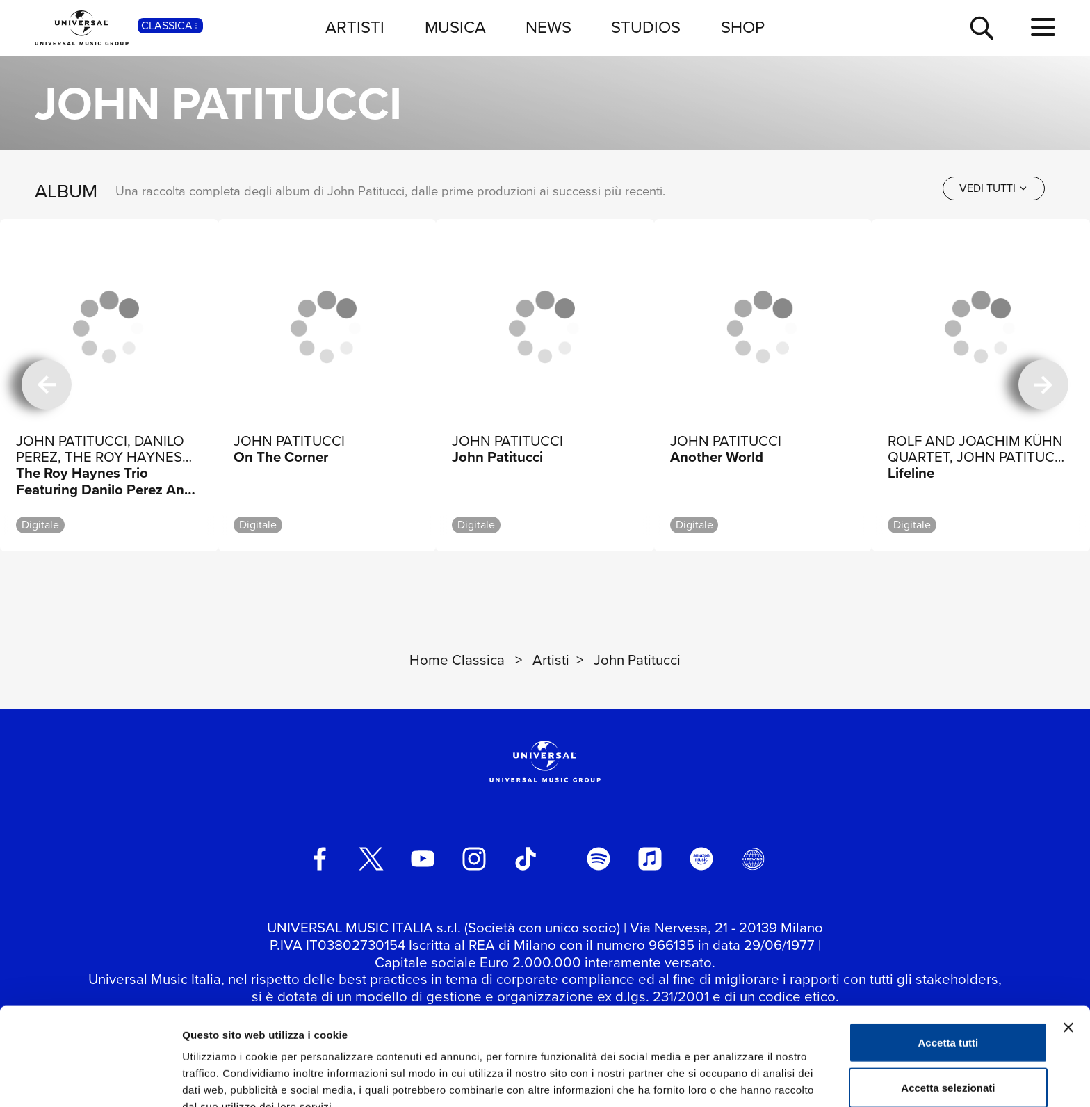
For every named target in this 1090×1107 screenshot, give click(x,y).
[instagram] (474, 858)
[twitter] (371, 858)
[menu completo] (1043, 28)
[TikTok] (525, 858)
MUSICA (455, 27)
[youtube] (422, 858)
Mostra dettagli (731, 1079)
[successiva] (1043, 385)
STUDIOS (646, 27)
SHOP (743, 27)
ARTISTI (354, 27)
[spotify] (598, 858)
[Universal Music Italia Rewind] (753, 858)
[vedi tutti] (994, 188)
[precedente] (47, 385)
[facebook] (319, 858)
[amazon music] (701, 858)
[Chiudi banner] (1068, 955)
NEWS (548, 27)
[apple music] (650, 858)
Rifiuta (948, 1061)
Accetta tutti (948, 970)
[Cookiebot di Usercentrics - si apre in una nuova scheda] (90, 1079)
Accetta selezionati (948, 1016)
